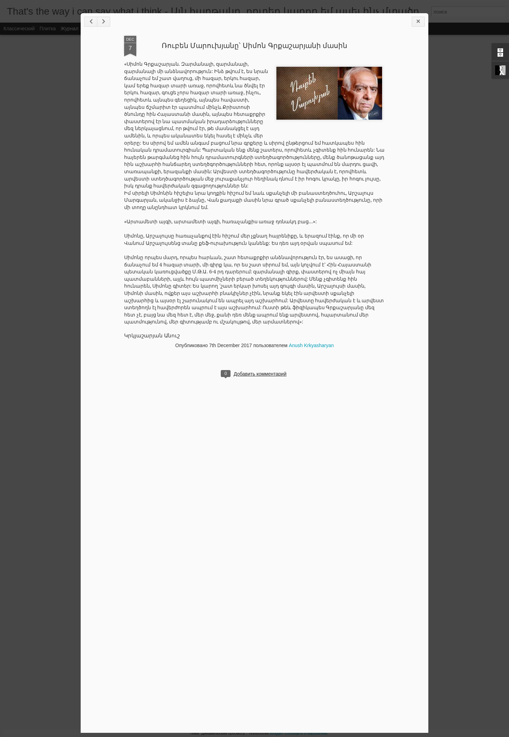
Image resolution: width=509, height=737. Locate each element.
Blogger (276, 733)
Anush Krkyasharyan (311, 345)
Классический (19, 28)
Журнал (69, 28)
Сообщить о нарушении (306, 733)
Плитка (48, 28)
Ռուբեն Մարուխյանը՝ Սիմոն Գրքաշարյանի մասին (254, 45)
